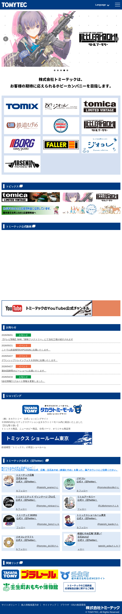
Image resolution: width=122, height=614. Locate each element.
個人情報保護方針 (30, 605)
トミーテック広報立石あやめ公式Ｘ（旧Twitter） (26, 478)
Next (116, 39)
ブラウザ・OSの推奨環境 (73, 605)
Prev (5, 39)
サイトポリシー (9, 605)
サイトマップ (49, 605)
